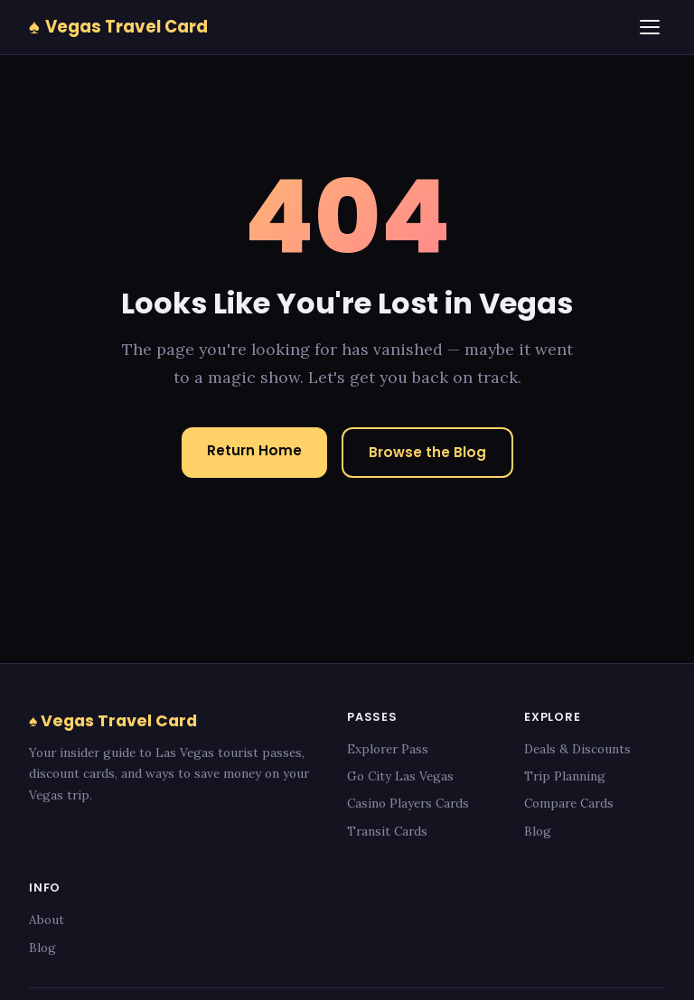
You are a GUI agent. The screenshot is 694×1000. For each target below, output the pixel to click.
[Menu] (649, 27)
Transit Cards (387, 831)
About (46, 919)
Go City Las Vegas (400, 776)
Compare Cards (569, 803)
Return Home (254, 450)
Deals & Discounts (577, 749)
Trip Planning (564, 776)
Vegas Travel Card (118, 26)
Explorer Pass (387, 749)
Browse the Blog (427, 452)
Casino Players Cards (408, 803)
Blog (537, 831)
